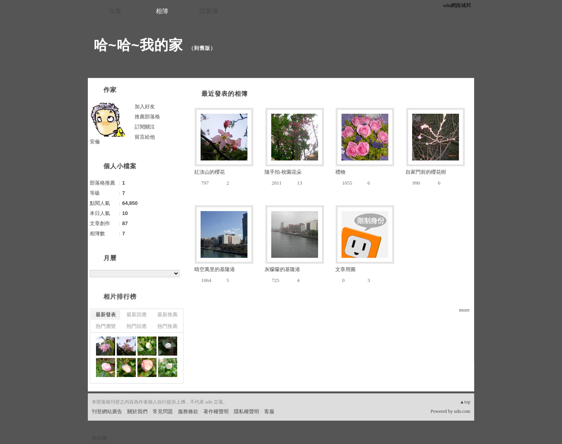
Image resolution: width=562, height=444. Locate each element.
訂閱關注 (145, 127)
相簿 (162, 11)
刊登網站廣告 (107, 411)
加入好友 (145, 106)
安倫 (95, 141)
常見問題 (163, 411)
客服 (269, 411)
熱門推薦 (167, 326)
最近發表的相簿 (224, 93)
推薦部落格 (147, 117)
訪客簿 (208, 11)
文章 (115, 11)
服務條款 (188, 411)
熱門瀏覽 (106, 326)
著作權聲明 (216, 411)
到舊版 (202, 48)
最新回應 (136, 314)
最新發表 (106, 314)
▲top (465, 402)
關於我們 (137, 411)
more (464, 310)
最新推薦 (167, 314)
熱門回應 (136, 326)
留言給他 (145, 137)
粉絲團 (99, 438)
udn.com (462, 411)
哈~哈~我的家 (138, 45)
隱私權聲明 (246, 411)
